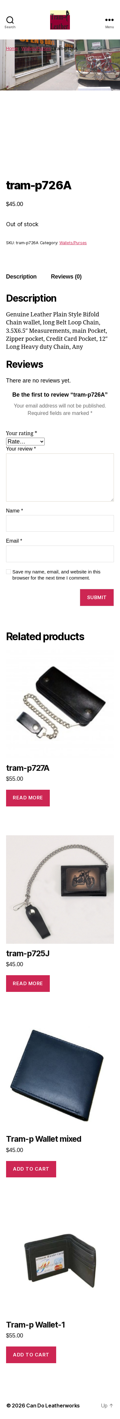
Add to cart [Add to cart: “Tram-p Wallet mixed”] (31, 1169)
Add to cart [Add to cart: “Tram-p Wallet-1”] (31, 1355)
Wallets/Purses (36, 48)
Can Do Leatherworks (53, 1405)
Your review (21, 449)
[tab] (21, 276)
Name (14, 510)
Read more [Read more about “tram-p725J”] (28, 983)
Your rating (21, 433)
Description (21, 276)
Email (14, 541)
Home (12, 48)
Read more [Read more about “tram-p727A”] (28, 798)
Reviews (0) (66, 276)
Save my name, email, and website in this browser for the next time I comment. (56, 574)
